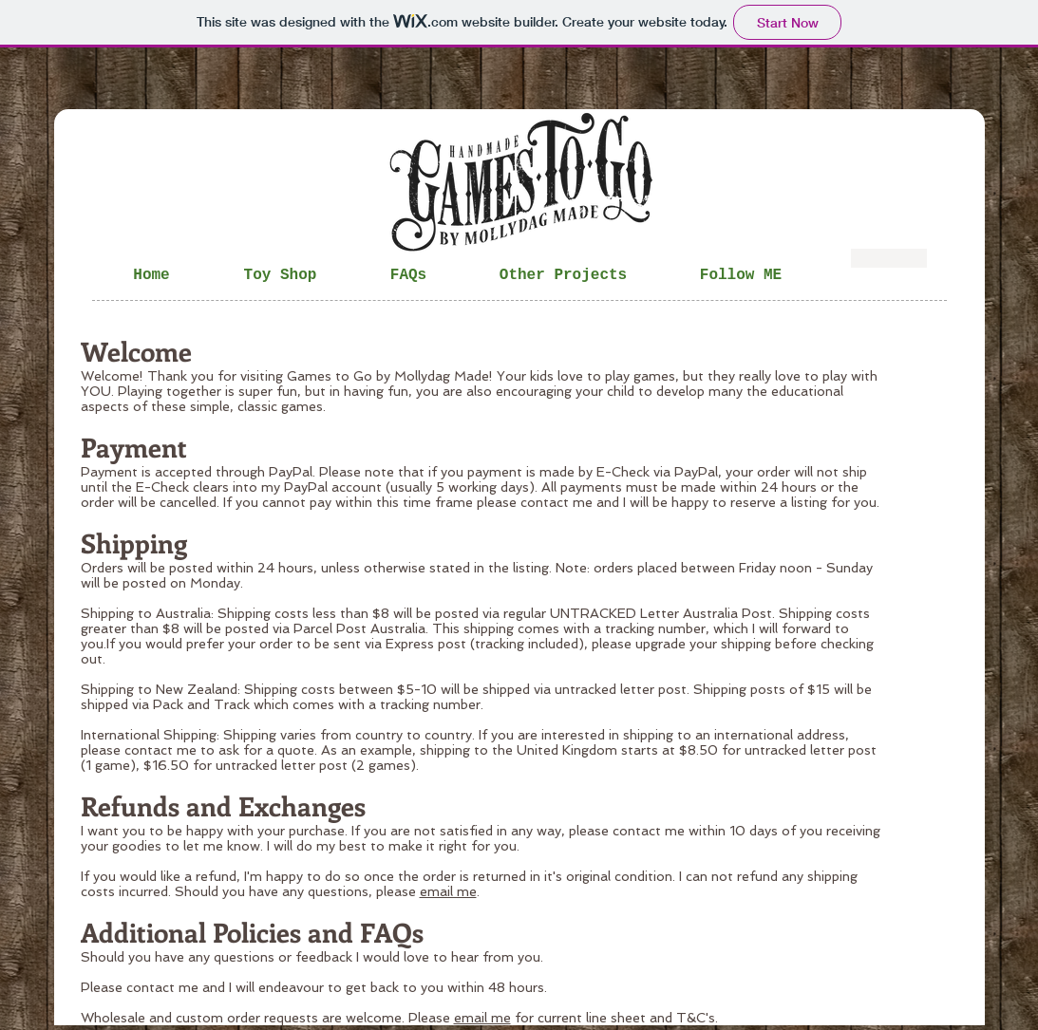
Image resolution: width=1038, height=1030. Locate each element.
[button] (408, 275)
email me (448, 891)
